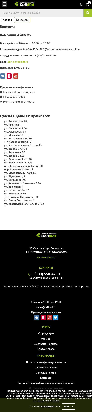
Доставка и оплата (46, 343)
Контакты (46, 377)
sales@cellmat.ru (18, 61)
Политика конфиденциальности (46, 362)
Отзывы (46, 338)
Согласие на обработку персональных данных (46, 383)
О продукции (46, 333)
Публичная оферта (46, 367)
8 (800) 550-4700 (45, 274)
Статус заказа (46, 349)
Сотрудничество (46, 372)
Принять (68, 406)
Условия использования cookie (44, 406)
